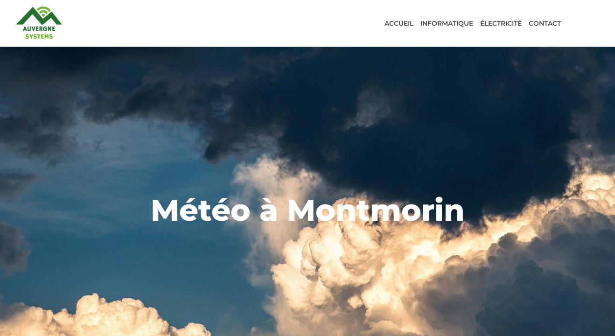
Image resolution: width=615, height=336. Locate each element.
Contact (545, 23)
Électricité (501, 23)
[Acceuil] (39, 22)
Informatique (446, 23)
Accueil (398, 23)
